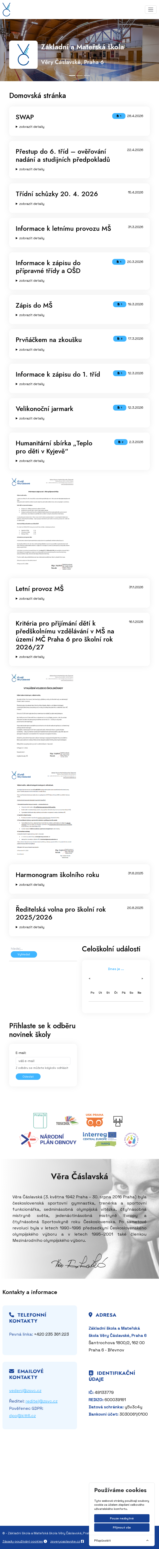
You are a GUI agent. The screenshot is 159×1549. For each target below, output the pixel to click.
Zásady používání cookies (22, 1541)
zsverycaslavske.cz (65, 1541)
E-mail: (21, 1053)
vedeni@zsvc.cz (25, 1390)
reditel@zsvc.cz (41, 1401)
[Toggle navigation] (151, 9)
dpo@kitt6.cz (22, 1415)
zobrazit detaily (31, 126)
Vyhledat (24, 954)
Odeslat (28, 1076)
